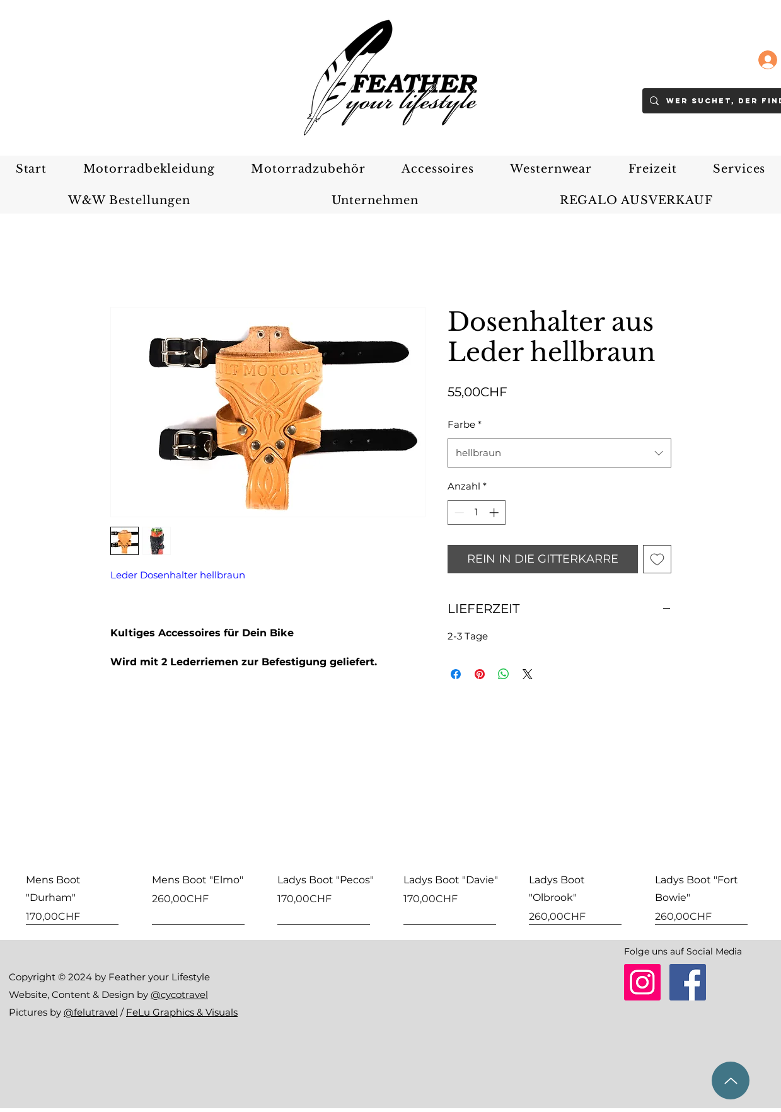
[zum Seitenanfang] (730, 1080)
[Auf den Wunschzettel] (657, 559)
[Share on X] (527, 674)
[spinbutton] (476, 512)
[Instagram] (642, 982)
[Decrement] (457, 512)
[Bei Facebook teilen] (455, 674)
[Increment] (495, 512)
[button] (149, 169)
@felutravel (91, 1012)
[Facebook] (687, 982)
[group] (390, 843)
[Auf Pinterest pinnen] (479, 674)
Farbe (465, 424)
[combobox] (559, 452)
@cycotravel (179, 994)
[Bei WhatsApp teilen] (503, 674)
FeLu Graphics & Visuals (182, 1012)
